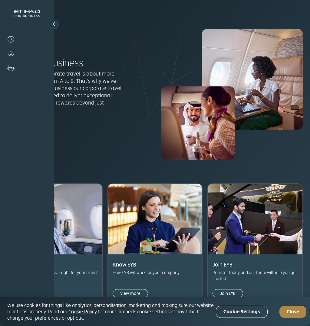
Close (293, 311)
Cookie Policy (82, 311)
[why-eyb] (27, 39)
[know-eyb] (27, 54)
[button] (54, 24)
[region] (155, 311)
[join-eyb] (27, 68)
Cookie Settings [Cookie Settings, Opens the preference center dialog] (241, 311)
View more (84, 280)
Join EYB (79, 130)
